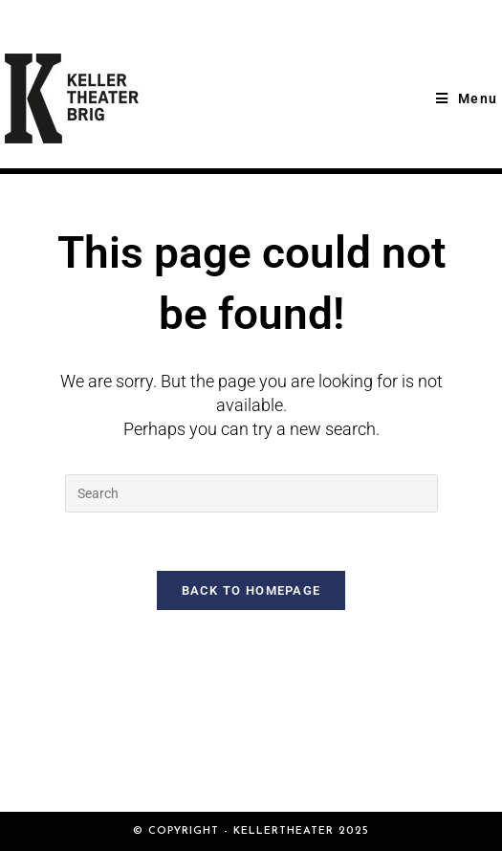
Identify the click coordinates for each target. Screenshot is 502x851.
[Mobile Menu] (466, 98)
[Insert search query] (251, 493)
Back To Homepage (251, 590)
